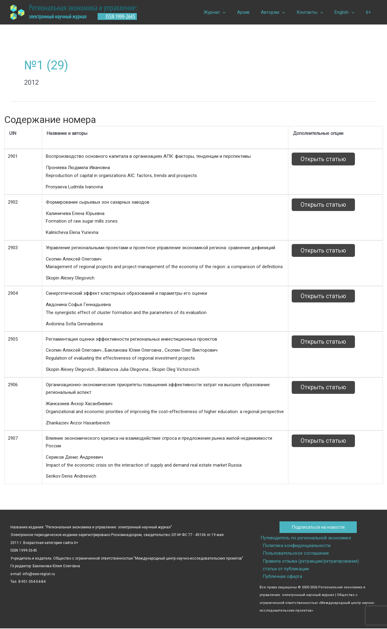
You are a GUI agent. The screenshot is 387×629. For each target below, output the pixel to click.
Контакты (315, 12)
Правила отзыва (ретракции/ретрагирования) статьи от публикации (318, 565)
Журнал (227, 12)
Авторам (281, 12)
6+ (369, 12)
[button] (235, 12)
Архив (253, 12)
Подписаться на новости (318, 527)
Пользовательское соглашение (295, 553)
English (348, 12)
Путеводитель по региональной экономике (305, 538)
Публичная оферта (281, 577)
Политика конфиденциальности (296, 546)
